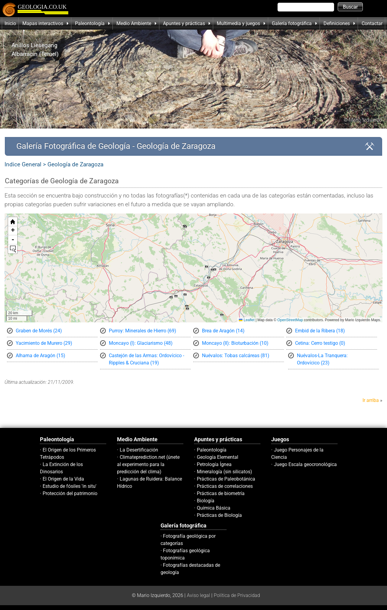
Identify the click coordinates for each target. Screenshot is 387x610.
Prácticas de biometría (221, 493)
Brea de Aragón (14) (223, 331)
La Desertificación (139, 450)
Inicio (10, 23)
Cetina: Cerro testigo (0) (320, 343)
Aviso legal (198, 595)
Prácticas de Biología (219, 515)
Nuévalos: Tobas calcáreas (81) (235, 355)
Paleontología (211, 450)
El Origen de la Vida (63, 479)
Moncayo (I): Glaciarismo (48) (141, 343)
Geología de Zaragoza (75, 164)
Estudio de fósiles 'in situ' (69, 486)
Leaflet (246, 320)
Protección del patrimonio (70, 493)
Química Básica (213, 508)
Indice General (23, 164)
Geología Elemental (217, 457)
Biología (205, 501)
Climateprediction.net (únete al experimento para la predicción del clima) (148, 464)
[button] (212, 270)
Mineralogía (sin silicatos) (224, 472)
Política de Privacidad (237, 595)
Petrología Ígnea (214, 464)
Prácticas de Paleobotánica (226, 479)
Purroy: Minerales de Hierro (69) (142, 331)
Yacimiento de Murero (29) (44, 343)
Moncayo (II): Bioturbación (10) (235, 343)
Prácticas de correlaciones (225, 486)
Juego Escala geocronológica (305, 464)
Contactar (372, 23)
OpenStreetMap (290, 320)
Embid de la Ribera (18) (320, 331)
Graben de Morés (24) (39, 331)
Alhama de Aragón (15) (40, 355)
